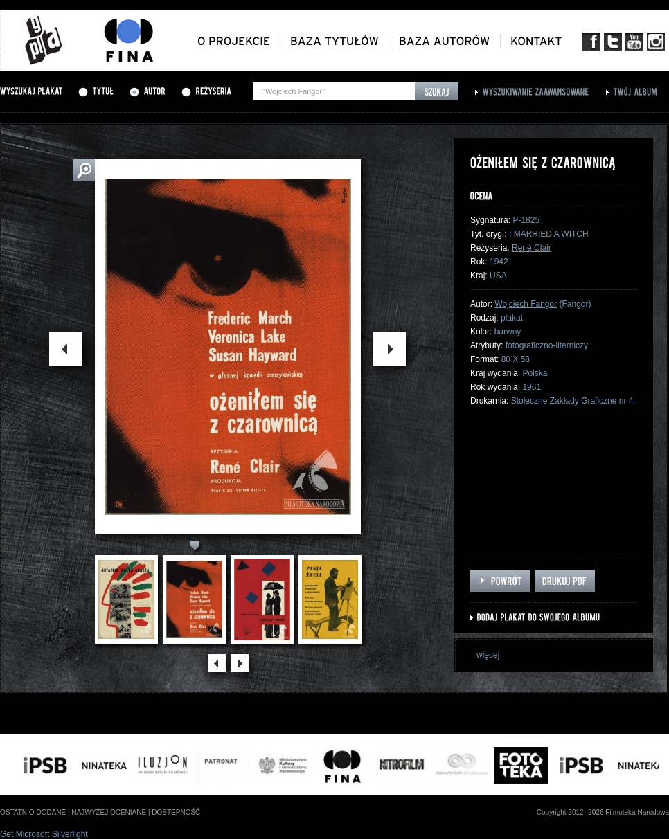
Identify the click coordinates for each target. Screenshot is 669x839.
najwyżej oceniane (108, 812)
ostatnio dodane (33, 812)
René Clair (531, 248)
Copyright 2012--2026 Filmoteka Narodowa (603, 812)
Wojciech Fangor (525, 304)
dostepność (176, 812)
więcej (487, 655)
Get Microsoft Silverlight (44, 834)
